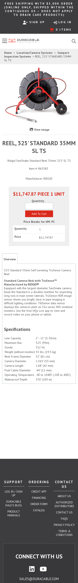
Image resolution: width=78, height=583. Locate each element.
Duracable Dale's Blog (13, 503)
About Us (64, 496)
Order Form (38, 504)
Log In (62, 22)
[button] (39, 213)
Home (8, 53)
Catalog (39, 510)
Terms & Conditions (64, 533)
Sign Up (34, 22)
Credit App (38, 491)
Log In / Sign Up (13, 493)
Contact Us (64, 512)
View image (42, 129)
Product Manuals (13, 513)
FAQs (64, 518)
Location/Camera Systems (34, 53)
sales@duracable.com (39, 579)
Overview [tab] (10, 259)
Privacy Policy (64, 525)
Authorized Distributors (64, 504)
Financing (39, 498)
